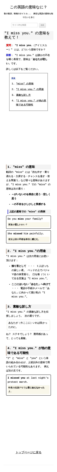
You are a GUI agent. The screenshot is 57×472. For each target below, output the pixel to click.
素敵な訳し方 (23, 95)
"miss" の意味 (25, 84)
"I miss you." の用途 (30, 89)
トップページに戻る (28, 452)
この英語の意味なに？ (28, 7)
